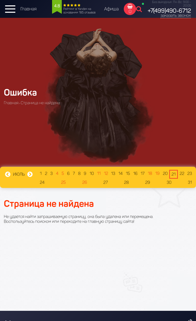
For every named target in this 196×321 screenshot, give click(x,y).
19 (157, 173)
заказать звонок (176, 15)
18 (150, 173)
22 (182, 173)
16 (135, 173)
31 (190, 182)
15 (128, 173)
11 (99, 173)
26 (84, 182)
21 (174, 174)
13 (113, 173)
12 (106, 173)
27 (105, 182)
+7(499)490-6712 (169, 10)
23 (189, 173)
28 (126, 182)
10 (92, 173)
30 (169, 182)
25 (63, 182)
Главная (28, 9)
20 (165, 173)
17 (142, 173)
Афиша (111, 9)
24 (42, 182)
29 (147, 182)
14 (120, 173)
